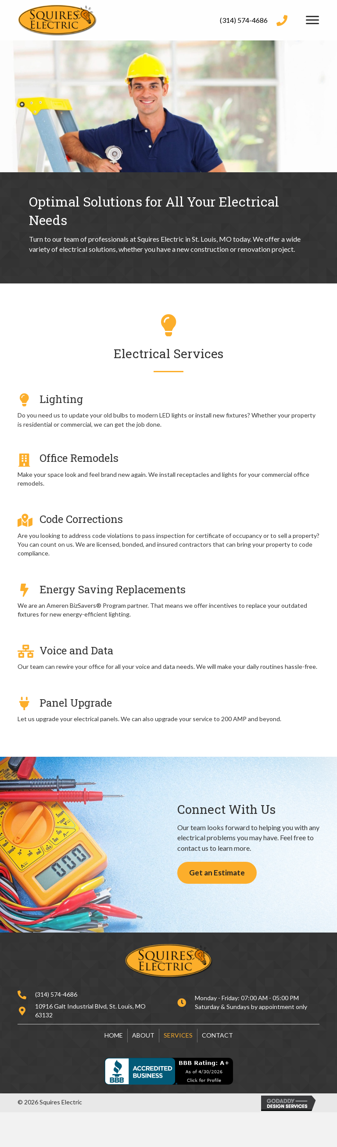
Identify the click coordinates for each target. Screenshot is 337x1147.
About (143, 1035)
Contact (217, 1035)
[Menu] (312, 20)
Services (178, 1035)
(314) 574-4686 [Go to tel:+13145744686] (244, 20)
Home (113, 1035)
